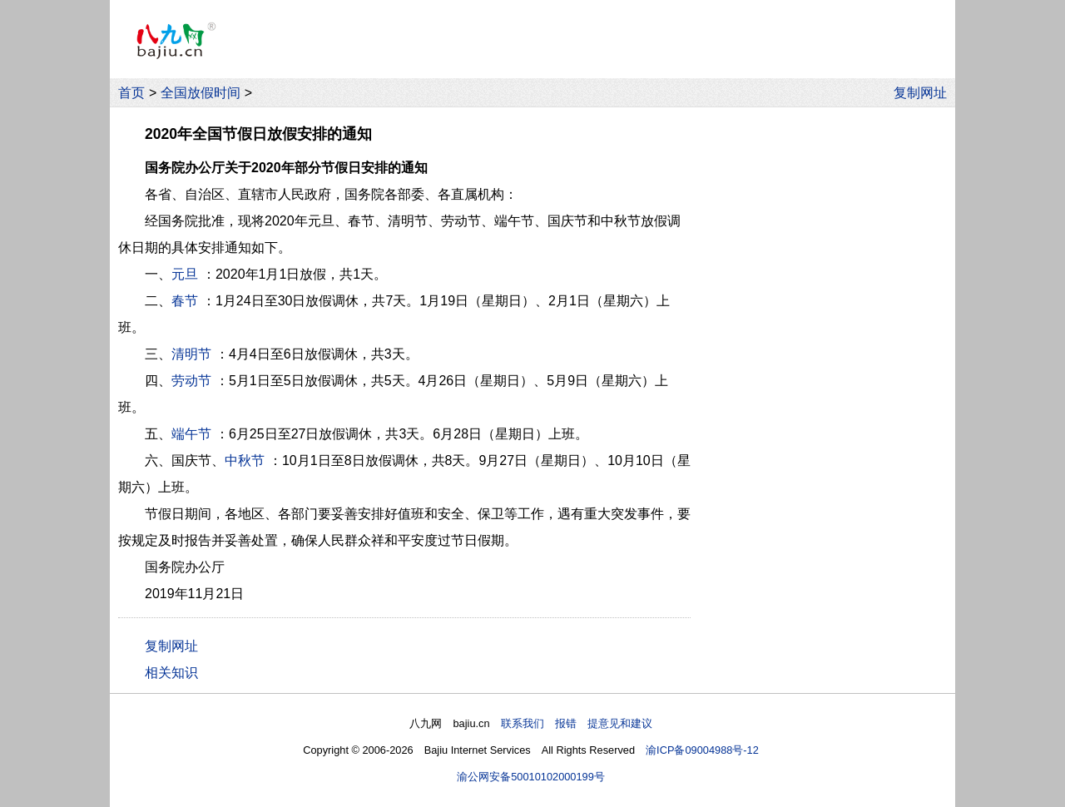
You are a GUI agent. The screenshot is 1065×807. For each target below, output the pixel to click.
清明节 (191, 354)
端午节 (191, 434)
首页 (131, 93)
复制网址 (924, 93)
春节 (184, 301)
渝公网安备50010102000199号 (531, 776)
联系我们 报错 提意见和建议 (576, 723)
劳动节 (191, 381)
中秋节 (245, 460)
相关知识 (171, 673)
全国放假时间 (200, 93)
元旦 (184, 274)
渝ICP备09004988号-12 (702, 750)
